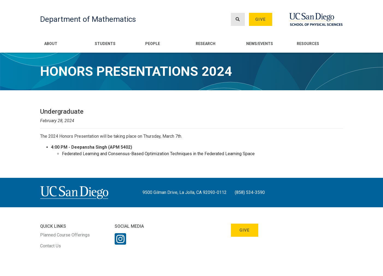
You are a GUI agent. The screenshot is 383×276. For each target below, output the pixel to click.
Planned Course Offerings (65, 235)
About (50, 43)
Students (105, 43)
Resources (308, 43)
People (152, 43)
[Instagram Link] (120, 242)
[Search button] (238, 19)
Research (205, 43)
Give (260, 19)
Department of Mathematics (88, 19)
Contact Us (50, 245)
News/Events (259, 43)
